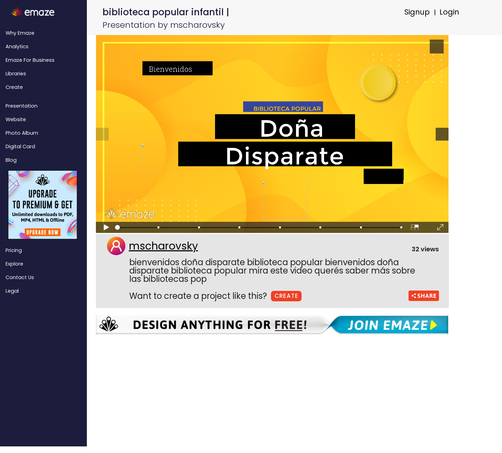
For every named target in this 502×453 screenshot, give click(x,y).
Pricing (14, 250)
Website (16, 119)
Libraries (16, 73)
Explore (14, 263)
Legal (12, 290)
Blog (11, 160)
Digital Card (20, 146)
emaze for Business (30, 60)
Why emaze (20, 33)
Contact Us (20, 277)
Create (14, 87)
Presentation (22, 105)
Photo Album (22, 132)
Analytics (17, 46)
